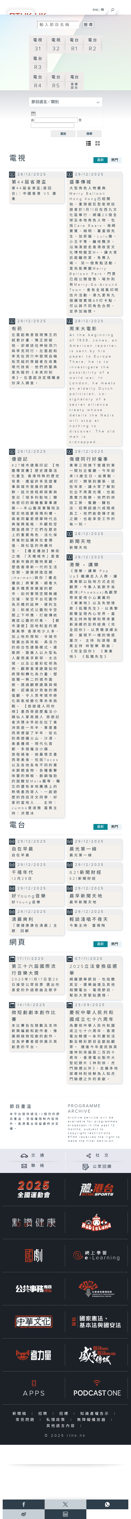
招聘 (44, 1414)
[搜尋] (112, 9)
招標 (65, 1414)
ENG (96, 9)
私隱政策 (57, 1420)
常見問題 (26, 1420)
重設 (63, 134)
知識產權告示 (96, 1414)
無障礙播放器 (93, 1420)
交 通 (38, 1155)
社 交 (102, 1155)
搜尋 (89, 134)
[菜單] (124, 9)
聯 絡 (38, 1165)
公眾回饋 (102, 1166)
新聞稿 (20, 1414)
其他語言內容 (62, 1426)
